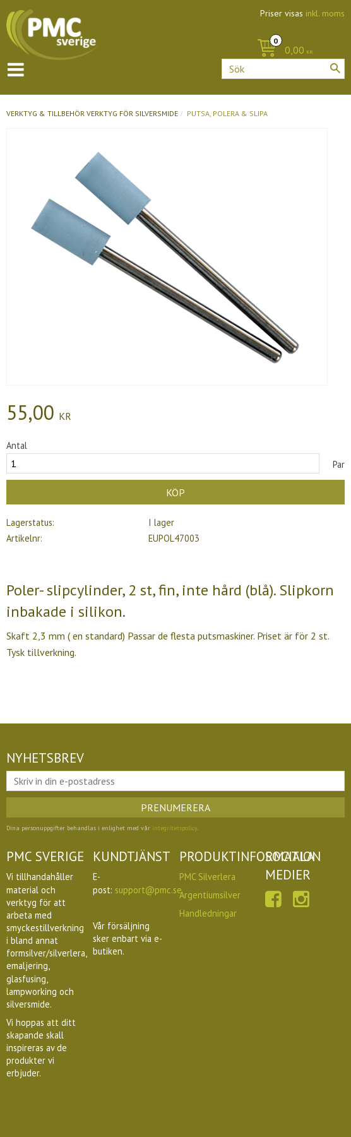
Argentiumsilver (210, 895)
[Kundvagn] (282, 50)
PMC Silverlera (207, 877)
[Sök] (335, 68)
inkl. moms (325, 13)
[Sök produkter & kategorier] (283, 69)
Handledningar (208, 913)
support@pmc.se (148, 890)
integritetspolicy (174, 828)
